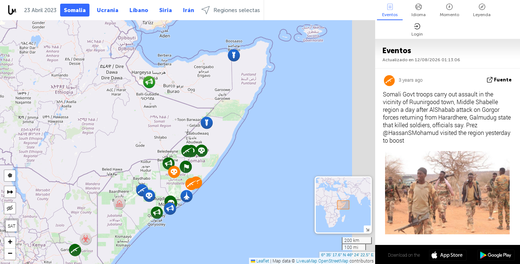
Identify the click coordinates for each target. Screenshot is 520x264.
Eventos (390, 10)
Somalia (75, 10)
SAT (11, 226)
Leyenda (482, 10)
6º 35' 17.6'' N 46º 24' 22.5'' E (347, 255)
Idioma (418, 10)
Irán (188, 10)
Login (417, 30)
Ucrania (107, 10)
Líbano (138, 10)
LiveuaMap (306, 261)
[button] (201, 150)
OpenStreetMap (333, 261)
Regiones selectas (230, 10)
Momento (449, 10)
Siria (165, 10)
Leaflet (260, 261)
